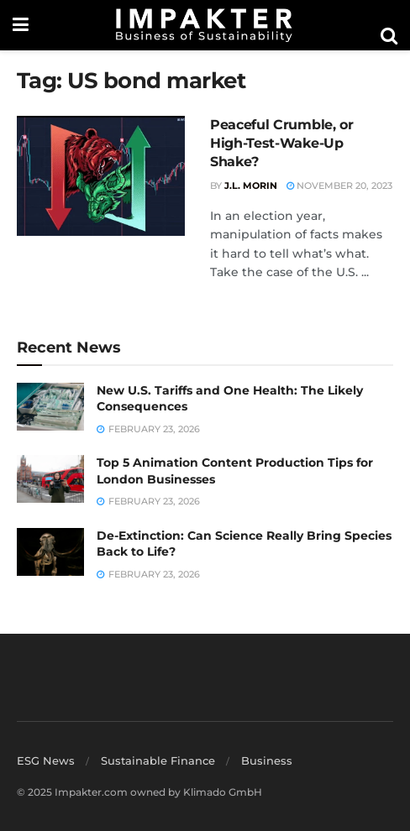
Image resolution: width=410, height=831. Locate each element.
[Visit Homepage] (204, 25)
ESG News (46, 760)
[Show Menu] (21, 25)
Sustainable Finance (158, 760)
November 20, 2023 (339, 185)
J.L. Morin (250, 185)
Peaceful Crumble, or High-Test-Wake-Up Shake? (282, 143)
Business (266, 760)
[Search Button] (389, 36)
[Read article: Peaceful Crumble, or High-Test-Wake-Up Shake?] (101, 176)
